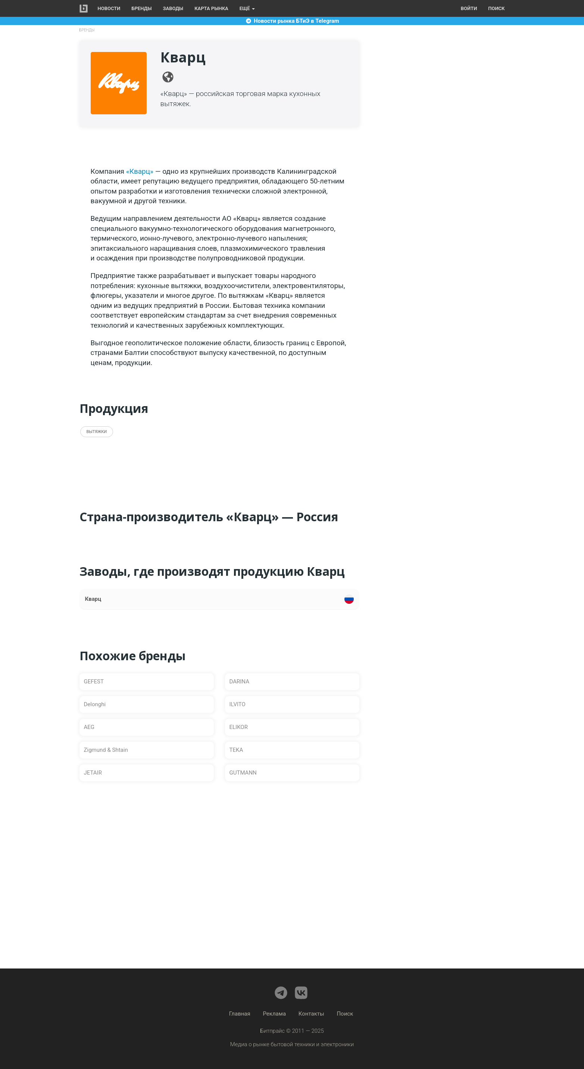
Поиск (496, 8)
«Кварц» (139, 171)
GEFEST (94, 681)
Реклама (274, 1013)
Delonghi (95, 704)
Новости (109, 8)
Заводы (173, 8)
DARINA (239, 681)
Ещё (247, 8)
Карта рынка (211, 8)
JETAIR (93, 772)
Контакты (311, 1013)
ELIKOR (238, 727)
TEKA (236, 750)
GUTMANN (243, 772)
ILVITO (237, 704)
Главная (239, 1013)
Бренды (141, 8)
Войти (469, 8)
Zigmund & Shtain (106, 750)
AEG (89, 727)
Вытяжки (97, 431)
